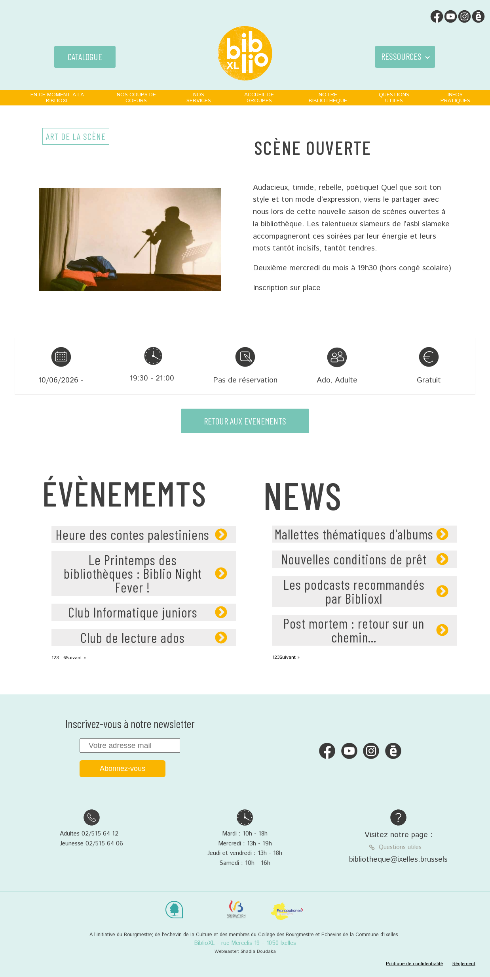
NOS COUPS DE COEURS (136, 98)
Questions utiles (400, 847)
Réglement (463, 963)
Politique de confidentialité (414, 963)
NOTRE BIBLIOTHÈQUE (328, 98)
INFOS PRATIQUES (455, 98)
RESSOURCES (401, 56)
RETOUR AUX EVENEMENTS (245, 420)
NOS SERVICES (198, 98)
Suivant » (76, 657)
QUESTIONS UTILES (394, 98)
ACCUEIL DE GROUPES (259, 98)
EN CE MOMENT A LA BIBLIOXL (57, 98)
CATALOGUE (85, 56)
